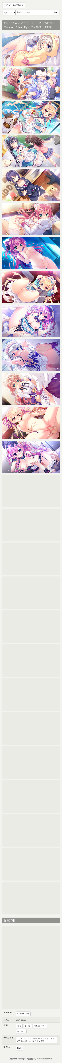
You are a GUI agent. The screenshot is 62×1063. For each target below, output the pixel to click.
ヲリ (19, 1026)
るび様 (28, 1026)
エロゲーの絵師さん (13, 5)
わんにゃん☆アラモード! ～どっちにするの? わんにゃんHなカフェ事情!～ (35, 1039)
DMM (19, 1048)
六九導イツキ (40, 1026)
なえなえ (21, 1031)
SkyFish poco (23, 1013)
